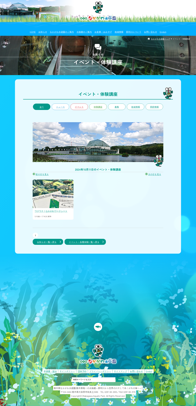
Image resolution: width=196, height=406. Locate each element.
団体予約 (82, 371)
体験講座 (98, 106)
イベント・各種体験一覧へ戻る (84, 242)
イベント (79, 106)
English (163, 31)
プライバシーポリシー (100, 371)
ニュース (60, 106)
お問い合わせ (150, 31)
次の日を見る (154, 174)
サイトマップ (120, 371)
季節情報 (154, 106)
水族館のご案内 (84, 31)
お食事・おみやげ (103, 31)
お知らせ (42, 31)
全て (41, 106)
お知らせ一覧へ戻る (47, 242)
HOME (33, 31)
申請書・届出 (50, 371)
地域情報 (119, 31)
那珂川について (133, 31)
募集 (117, 106)
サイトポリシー (67, 371)
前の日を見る (42, 174)
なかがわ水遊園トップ (160, 39)
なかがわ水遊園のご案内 (62, 31)
